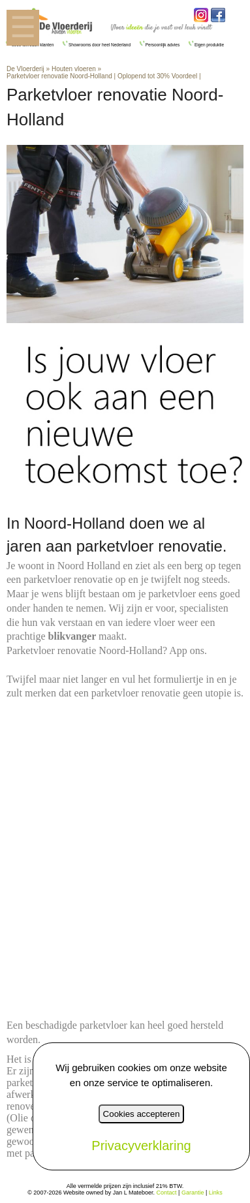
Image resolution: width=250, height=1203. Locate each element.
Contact (167, 1192)
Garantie (192, 1192)
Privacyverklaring (141, 1145)
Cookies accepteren (141, 1114)
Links (216, 1192)
